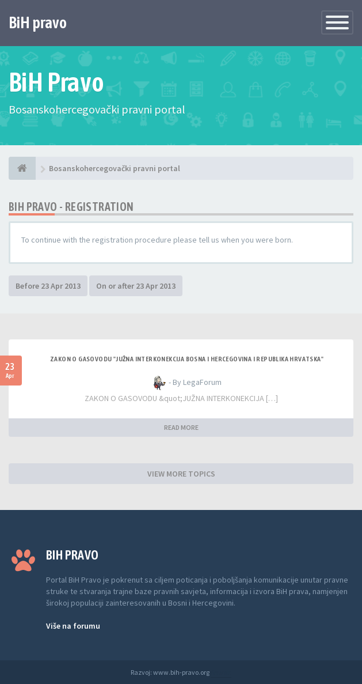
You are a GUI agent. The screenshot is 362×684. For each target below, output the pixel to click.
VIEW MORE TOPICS (181, 473)
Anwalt (221, 672)
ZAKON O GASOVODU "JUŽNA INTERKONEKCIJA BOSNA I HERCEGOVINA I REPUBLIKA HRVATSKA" (186, 359)
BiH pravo (38, 22)
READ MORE (181, 427)
